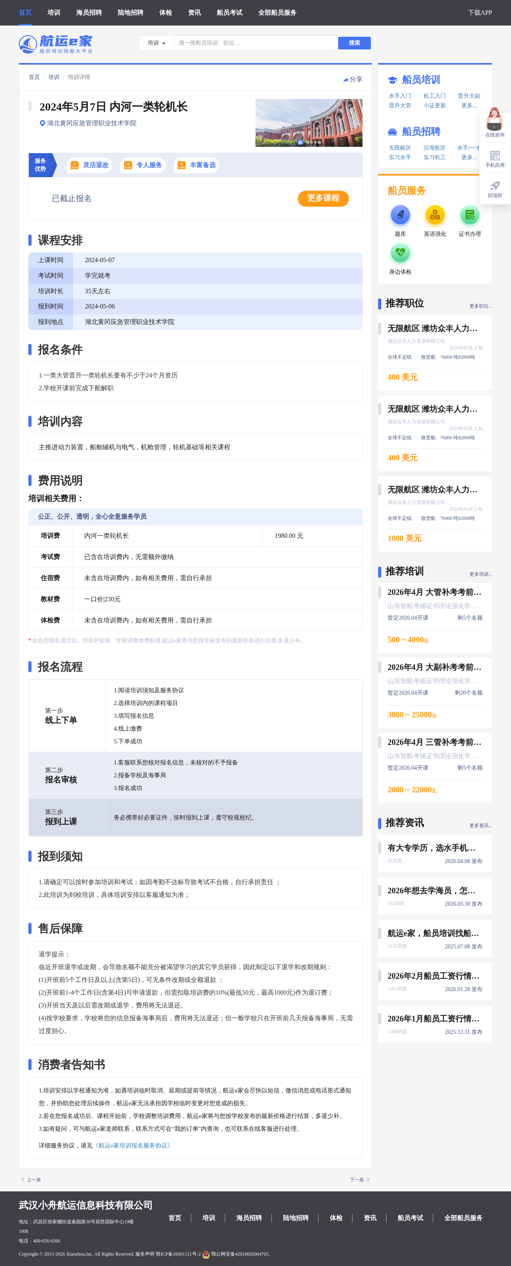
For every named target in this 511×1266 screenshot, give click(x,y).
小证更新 (435, 106)
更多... (469, 106)
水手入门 (400, 96)
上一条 (31, 1180)
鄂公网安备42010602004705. (236, 1254)
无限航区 (400, 148)
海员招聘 (89, 12)
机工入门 (435, 96)
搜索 (354, 43)
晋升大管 (400, 106)
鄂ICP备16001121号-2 (178, 1254)
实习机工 (435, 157)
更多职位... (480, 306)
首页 (25, 12)
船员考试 (229, 12)
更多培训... (480, 574)
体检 (165, 12)
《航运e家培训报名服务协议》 (133, 1145)
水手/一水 (469, 148)
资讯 (194, 12)
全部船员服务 (277, 12)
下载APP (480, 12)
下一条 (359, 1180)
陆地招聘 (130, 12)
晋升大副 (469, 96)
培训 (54, 12)
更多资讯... (480, 825)
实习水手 (400, 157)
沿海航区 (435, 148)
